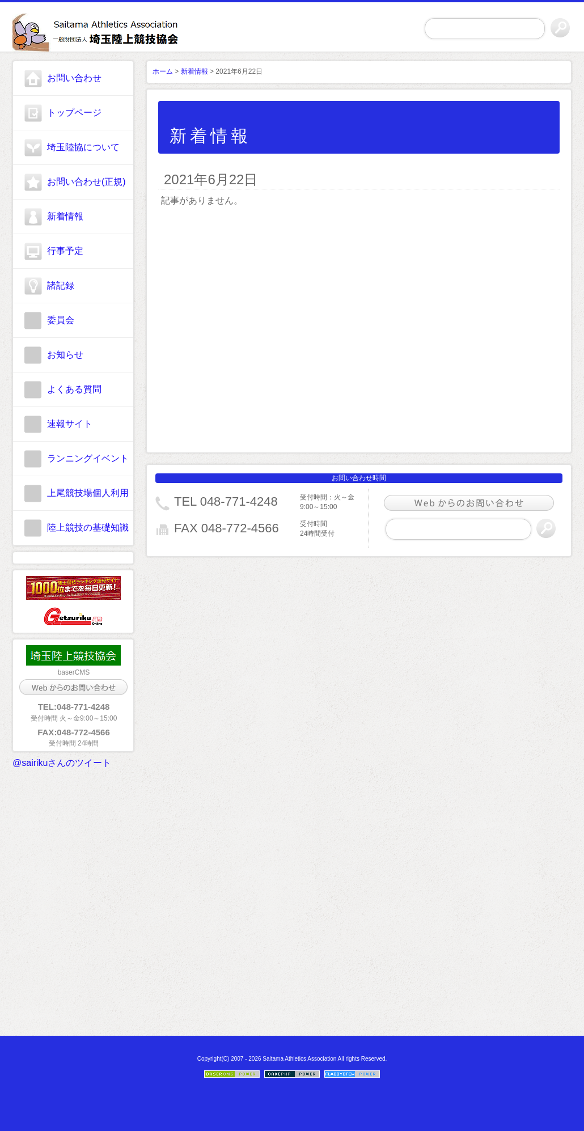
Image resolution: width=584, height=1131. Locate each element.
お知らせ (65, 354)
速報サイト (69, 424)
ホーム (163, 71)
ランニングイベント (88, 458)
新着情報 (65, 216)
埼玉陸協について (83, 147)
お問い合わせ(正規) (86, 182)
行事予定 (65, 251)
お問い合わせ (74, 78)
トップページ (74, 112)
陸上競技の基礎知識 (88, 527)
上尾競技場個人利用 (88, 493)
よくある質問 (74, 389)
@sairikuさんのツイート (61, 763)
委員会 (60, 320)
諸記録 (60, 285)
